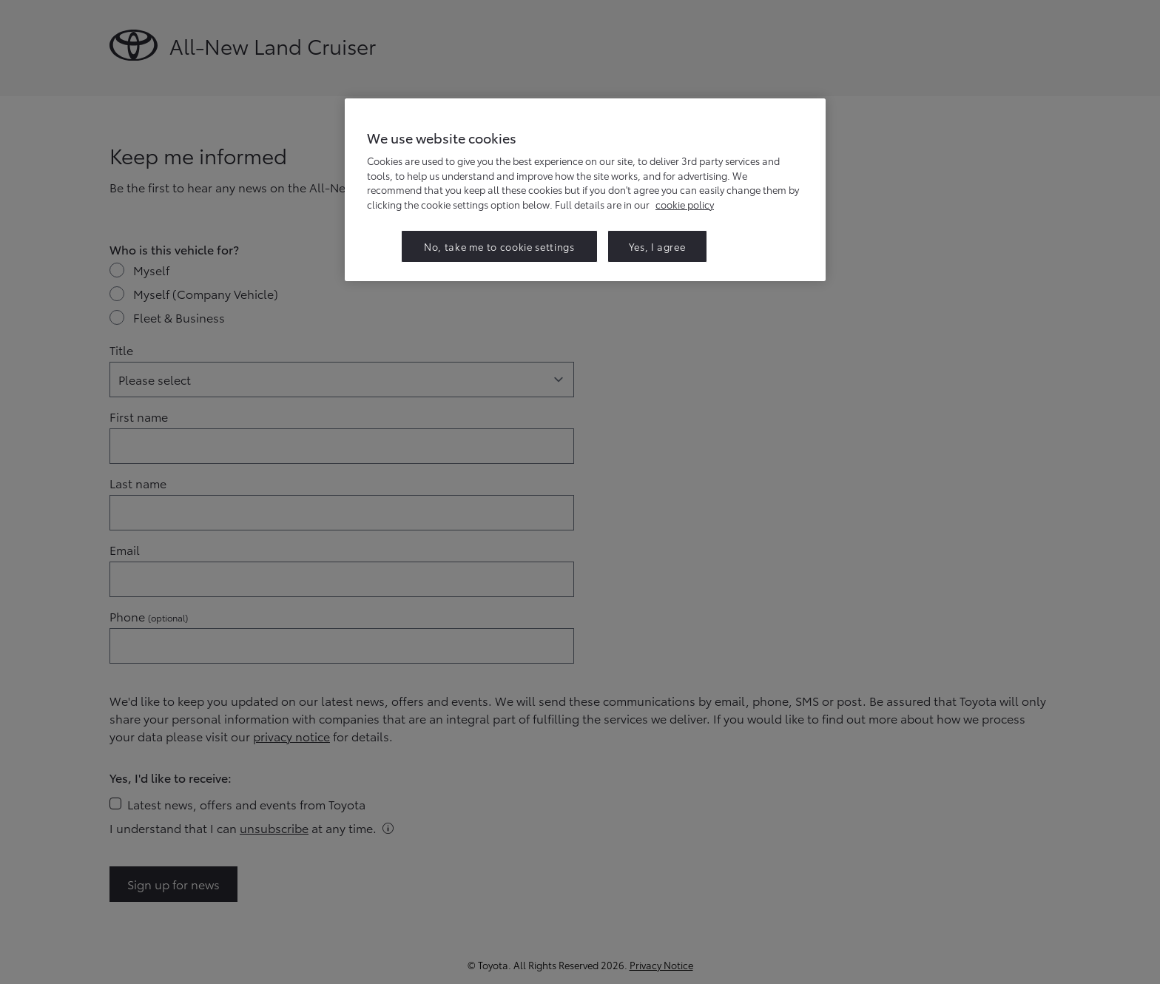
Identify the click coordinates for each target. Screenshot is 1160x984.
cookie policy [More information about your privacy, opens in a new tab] (684, 204)
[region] (585, 189)
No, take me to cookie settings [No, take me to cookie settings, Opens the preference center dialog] (499, 246)
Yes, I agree (657, 246)
